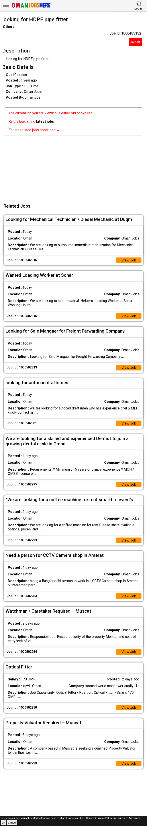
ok (3, 822)
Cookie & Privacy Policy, (99, 818)
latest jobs (45, 121)
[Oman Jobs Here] (31, 8)
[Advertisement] (75, 167)
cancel (12, 822)
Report (135, 42)
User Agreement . (132, 818)
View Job (129, 260)
